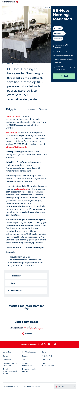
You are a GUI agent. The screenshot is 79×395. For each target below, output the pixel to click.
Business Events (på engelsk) (10, 369)
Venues (72, 68)
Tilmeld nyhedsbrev (27, 369)
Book (63, 76)
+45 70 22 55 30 (60, 52)
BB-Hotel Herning (14, 121)
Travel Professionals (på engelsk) (10, 375)
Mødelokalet (12, 137)
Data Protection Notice (31, 391)
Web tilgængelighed (48, 369)
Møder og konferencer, (60, 67)
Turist (5, 360)
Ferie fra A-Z (47, 360)
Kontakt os (46, 364)
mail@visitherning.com (35, 333)
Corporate (7, 364)
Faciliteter (14, 280)
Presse (25, 360)
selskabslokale (27, 193)
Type (12, 287)
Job (23, 364)
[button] (49, 2)
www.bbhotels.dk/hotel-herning (64, 61)
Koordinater (15, 295)
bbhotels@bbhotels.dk (64, 56)
